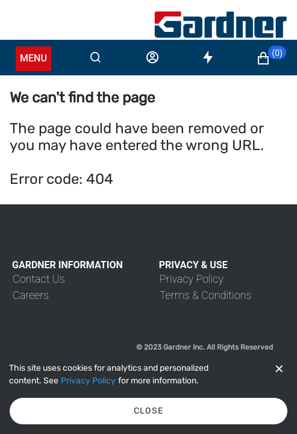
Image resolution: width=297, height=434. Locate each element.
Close (149, 411)
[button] (271, 58)
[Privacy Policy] (88, 381)
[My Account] (220, 25)
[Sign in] (152, 57)
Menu (33, 58)
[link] (39, 279)
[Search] (95, 57)
